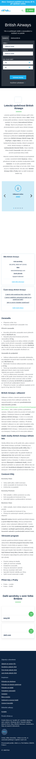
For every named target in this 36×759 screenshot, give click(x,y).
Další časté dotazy (17, 308)
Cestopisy (4, 694)
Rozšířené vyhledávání (18, 83)
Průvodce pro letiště (7, 687)
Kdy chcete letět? (8, 59)
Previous (5, 196)
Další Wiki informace (18, 282)
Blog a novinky (5, 697)
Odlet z (5, 43)
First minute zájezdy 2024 (9, 670)
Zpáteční (5, 38)
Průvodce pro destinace (8, 681)
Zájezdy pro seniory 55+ (8, 664)
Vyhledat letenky (18, 77)
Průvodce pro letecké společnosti (11, 684)
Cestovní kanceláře (7, 703)
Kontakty (4, 711)
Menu (31, 10)
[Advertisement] (18, 233)
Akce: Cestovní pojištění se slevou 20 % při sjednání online (18, 3)
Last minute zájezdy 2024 (9, 673)
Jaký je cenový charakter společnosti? (18, 302)
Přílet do (5, 50)
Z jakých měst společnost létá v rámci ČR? (18, 294)
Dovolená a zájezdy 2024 (9, 667)
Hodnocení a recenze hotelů (9, 700)
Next (31, 196)
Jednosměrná (15, 38)
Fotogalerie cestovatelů (8, 691)
